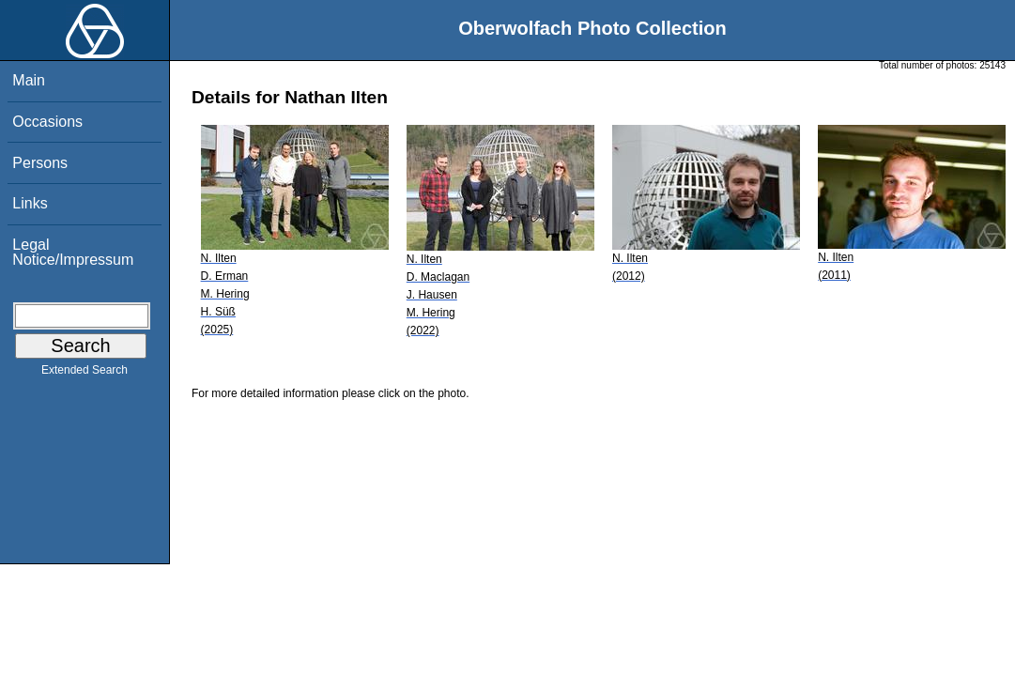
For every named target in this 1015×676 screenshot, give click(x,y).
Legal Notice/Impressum (72, 252)
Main (28, 80)
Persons (40, 163)
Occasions (47, 122)
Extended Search (84, 373)
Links (29, 203)
